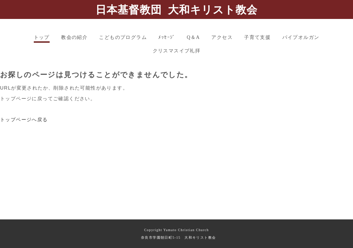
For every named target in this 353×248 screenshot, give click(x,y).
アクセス (222, 37)
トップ (42, 37)
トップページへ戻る (24, 119)
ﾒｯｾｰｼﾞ (166, 37)
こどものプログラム (123, 37)
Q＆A (193, 37)
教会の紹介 (74, 37)
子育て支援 (257, 37)
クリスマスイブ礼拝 (177, 50)
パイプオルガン (301, 37)
